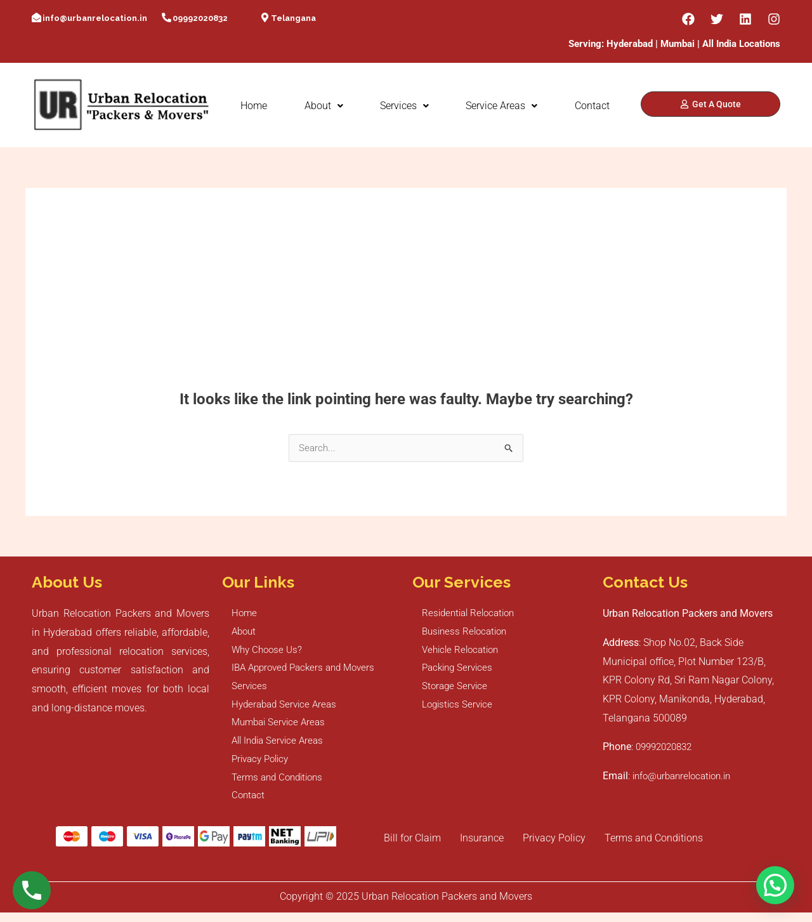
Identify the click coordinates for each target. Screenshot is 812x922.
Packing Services (459, 671)
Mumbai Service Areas (281, 728)
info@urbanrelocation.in (95, 18)
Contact (592, 106)
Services (404, 106)
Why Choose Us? (269, 652)
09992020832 (200, 18)
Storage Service (456, 690)
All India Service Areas (281, 747)
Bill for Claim (412, 847)
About (323, 106)
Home (253, 106)
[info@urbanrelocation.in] (36, 18)
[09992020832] (166, 18)
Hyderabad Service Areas (287, 709)
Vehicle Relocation (463, 652)
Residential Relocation (471, 614)
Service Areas (501, 106)
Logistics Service (459, 709)
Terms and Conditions (281, 785)
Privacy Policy (263, 766)
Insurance (482, 847)
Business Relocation (467, 633)
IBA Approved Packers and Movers (308, 671)
